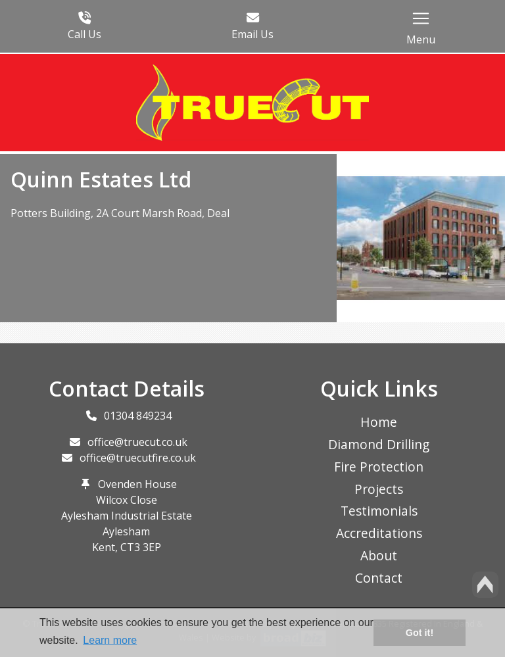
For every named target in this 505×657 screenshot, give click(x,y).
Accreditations (379, 533)
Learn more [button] (110, 640)
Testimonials (379, 511)
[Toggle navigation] (420, 18)
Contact (378, 578)
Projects (378, 489)
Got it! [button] (419, 632)
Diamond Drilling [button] (378, 444)
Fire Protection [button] (378, 466)
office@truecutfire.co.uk (138, 457)
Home (378, 422)
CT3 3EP (140, 547)
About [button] (378, 555)
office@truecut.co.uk (137, 442)
